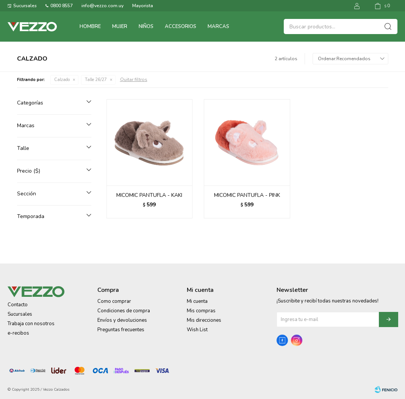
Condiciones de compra (123, 310)
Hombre (90, 26)
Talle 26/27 (96, 80)
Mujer (119, 26)
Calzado (62, 80)
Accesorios (180, 26)
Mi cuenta (197, 301)
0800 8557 (61, 6)
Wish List (197, 329)
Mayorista (142, 6)
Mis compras (201, 310)
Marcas (218, 26)
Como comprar (114, 301)
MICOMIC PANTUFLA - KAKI (149, 195)
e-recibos (18, 333)
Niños (146, 26)
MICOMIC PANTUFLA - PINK (247, 195)
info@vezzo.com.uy (102, 6)
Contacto (18, 304)
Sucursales (25, 6)
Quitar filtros (133, 79)
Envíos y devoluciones (122, 320)
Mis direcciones (204, 320)
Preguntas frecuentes (120, 329)
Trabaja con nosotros (31, 323)
